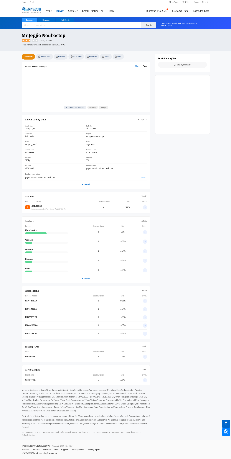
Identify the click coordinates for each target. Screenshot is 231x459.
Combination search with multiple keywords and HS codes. (179, 24)
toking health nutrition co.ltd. (47, 432)
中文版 (185, 2)
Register (205, 2)
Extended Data (201, 10)
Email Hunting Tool (93, 10)
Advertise (47, 450)
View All (86, 278)
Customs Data (180, 10)
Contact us (36, 450)
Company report (77, 450)
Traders (33, 2)
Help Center (174, 2)
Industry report (93, 450)
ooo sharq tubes (118, 432)
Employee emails (182, 65)
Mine (49, 10)
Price (112, 10)
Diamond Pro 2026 (156, 10)
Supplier (73, 10)
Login (196, 2)
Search (149, 25)
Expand (143, 177)
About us (25, 450)
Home (24, 2)
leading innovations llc (101, 432)
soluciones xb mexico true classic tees (75, 432)
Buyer (60, 10)
